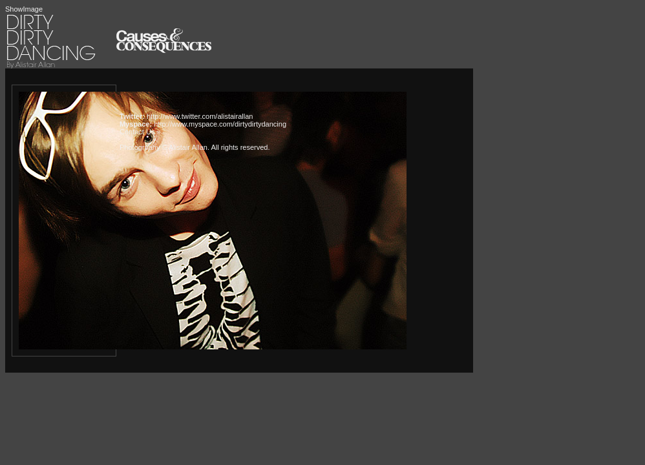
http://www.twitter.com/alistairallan (200, 116)
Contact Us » (140, 132)
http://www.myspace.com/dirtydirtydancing (220, 124)
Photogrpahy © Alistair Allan (163, 147)
